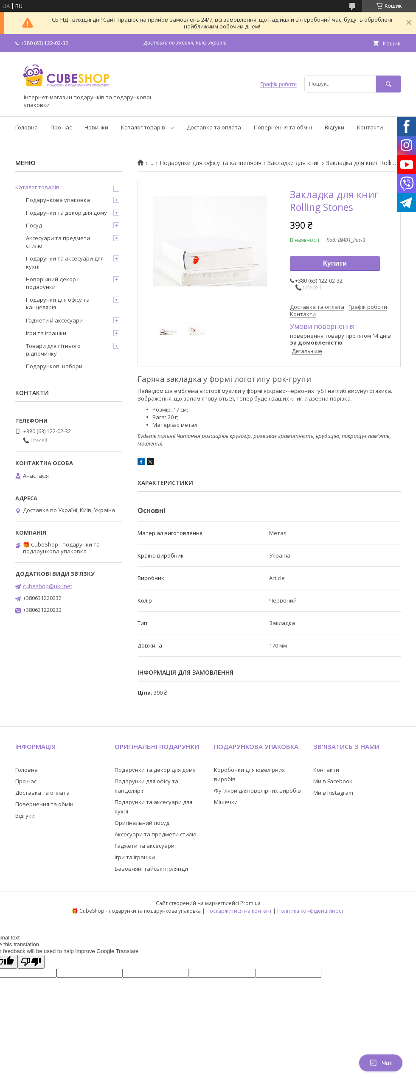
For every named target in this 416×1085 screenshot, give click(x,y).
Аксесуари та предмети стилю (58, 242)
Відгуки (334, 127)
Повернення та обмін (283, 127)
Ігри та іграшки (46, 333)
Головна (26, 127)
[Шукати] (388, 84)
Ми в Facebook (332, 781)
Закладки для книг (293, 163)
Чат (380, 1063)
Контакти (370, 127)
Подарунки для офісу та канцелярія (210, 163)
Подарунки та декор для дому (66, 212)
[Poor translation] (31, 962)
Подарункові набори (54, 366)
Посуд (34, 225)
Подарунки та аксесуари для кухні (65, 262)
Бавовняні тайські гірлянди (151, 868)
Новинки (96, 127)
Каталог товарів (143, 127)
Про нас (61, 127)
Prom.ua (250, 903)
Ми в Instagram (333, 792)
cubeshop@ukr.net (47, 586)
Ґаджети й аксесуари (54, 320)
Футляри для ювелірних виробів (257, 790)
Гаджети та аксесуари (144, 845)
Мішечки (226, 802)
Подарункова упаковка (58, 200)
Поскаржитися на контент (239, 910)
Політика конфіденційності (311, 910)
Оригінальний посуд (142, 823)
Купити (335, 263)
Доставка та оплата (214, 127)
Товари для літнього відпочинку (53, 349)
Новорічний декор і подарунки (52, 283)
